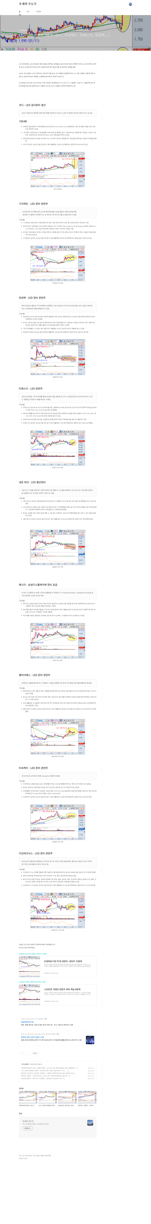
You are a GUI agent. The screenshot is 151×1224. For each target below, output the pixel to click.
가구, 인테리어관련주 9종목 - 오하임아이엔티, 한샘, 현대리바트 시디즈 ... (43, 1102)
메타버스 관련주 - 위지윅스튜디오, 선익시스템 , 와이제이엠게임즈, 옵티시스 (44, 1107)
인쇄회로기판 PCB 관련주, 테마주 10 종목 (33, 954)
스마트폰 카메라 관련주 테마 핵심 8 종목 (32, 982)
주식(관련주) (25, 1095)
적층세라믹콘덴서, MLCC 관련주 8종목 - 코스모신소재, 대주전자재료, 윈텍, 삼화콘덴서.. (48, 1099)
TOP (130, 1187)
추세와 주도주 (28, 4)
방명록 (38, 11)
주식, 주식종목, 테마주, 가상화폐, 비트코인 (35, 1155)
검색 (125, 4)
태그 (28, 11)
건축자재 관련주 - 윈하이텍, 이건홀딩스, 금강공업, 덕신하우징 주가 (42, 1110)
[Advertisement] (57, 1028)
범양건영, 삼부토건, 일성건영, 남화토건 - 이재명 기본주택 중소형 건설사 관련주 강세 (47, 1104)
